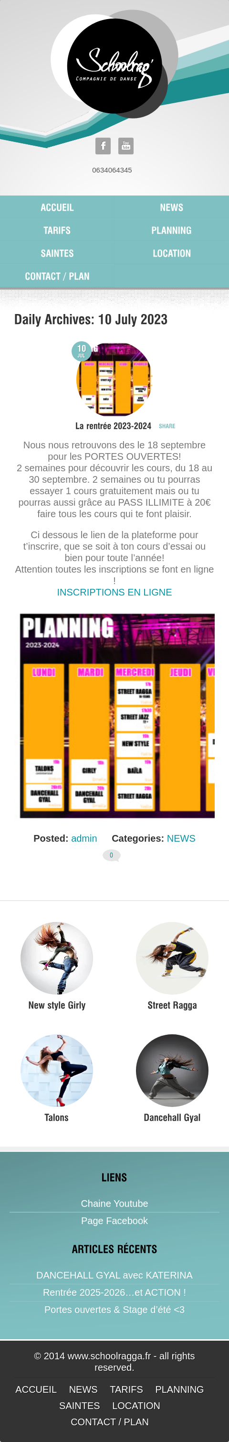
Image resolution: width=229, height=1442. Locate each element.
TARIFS (126, 1389)
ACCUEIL (36, 1389)
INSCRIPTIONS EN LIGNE (114, 592)
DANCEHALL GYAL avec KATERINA (114, 1275)
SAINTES (79, 1405)
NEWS (181, 838)
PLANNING (179, 1389)
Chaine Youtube (114, 1203)
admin (84, 838)
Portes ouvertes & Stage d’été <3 (114, 1309)
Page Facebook (114, 1220)
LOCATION (136, 1405)
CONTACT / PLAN (110, 1422)
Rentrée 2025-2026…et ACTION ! (114, 1292)
